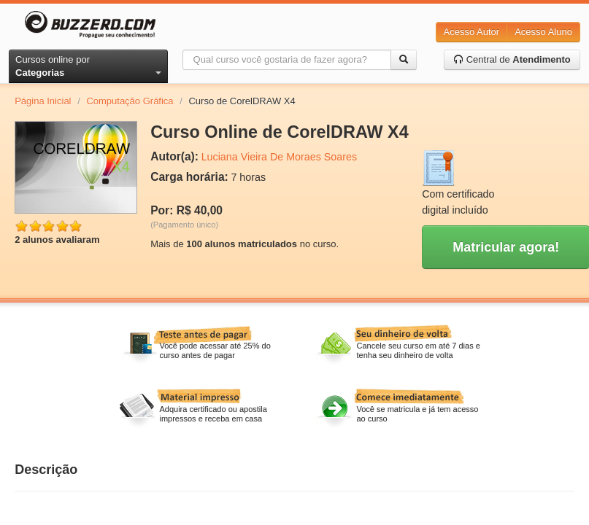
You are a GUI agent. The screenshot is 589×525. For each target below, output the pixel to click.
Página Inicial (43, 101)
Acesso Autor (472, 31)
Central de (512, 59)
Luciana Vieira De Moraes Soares (279, 157)
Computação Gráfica (129, 101)
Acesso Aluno (543, 31)
